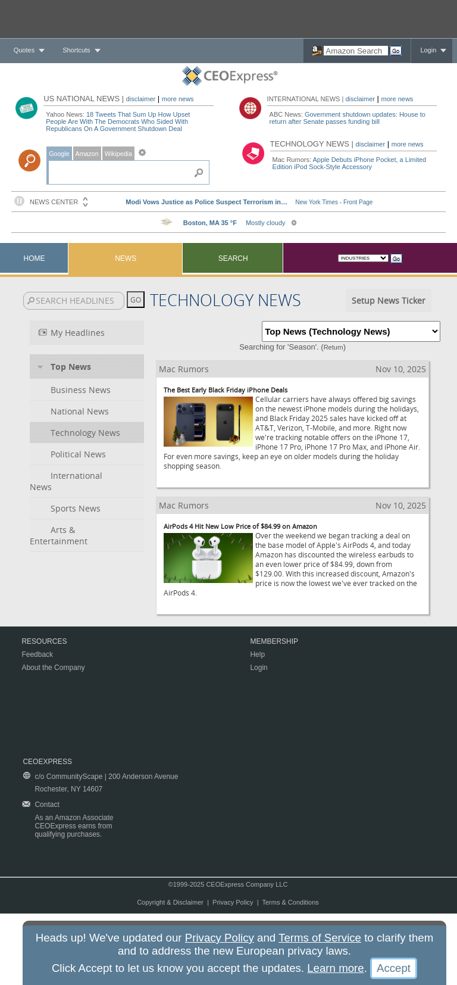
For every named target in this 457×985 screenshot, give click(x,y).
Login (428, 50)
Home (34, 258)
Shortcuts (76, 50)
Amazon (87, 153)
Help (257, 654)
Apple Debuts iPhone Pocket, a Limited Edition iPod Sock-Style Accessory (350, 163)
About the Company (52, 667)
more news (178, 98)
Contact (47, 804)
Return (333, 347)
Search (233, 258)
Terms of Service (319, 937)
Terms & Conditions (290, 902)
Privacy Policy (232, 902)
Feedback (37, 654)
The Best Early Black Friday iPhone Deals (225, 389)
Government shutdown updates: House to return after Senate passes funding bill (347, 118)
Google (59, 153)
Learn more (335, 968)
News (125, 258)
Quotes (24, 50)
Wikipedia (118, 153)
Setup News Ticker (388, 300)
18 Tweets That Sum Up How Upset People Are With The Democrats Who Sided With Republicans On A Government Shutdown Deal (118, 121)
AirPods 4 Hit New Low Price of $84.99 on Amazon (240, 526)
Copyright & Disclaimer (170, 902)
